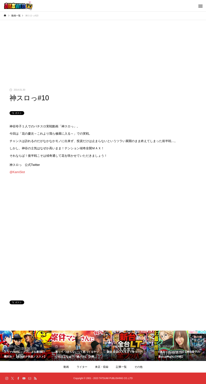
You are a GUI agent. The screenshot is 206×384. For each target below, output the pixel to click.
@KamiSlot (17, 172)
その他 (138, 366)
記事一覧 (121, 366)
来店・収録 (101, 366)
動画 (66, 366)
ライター (82, 366)
